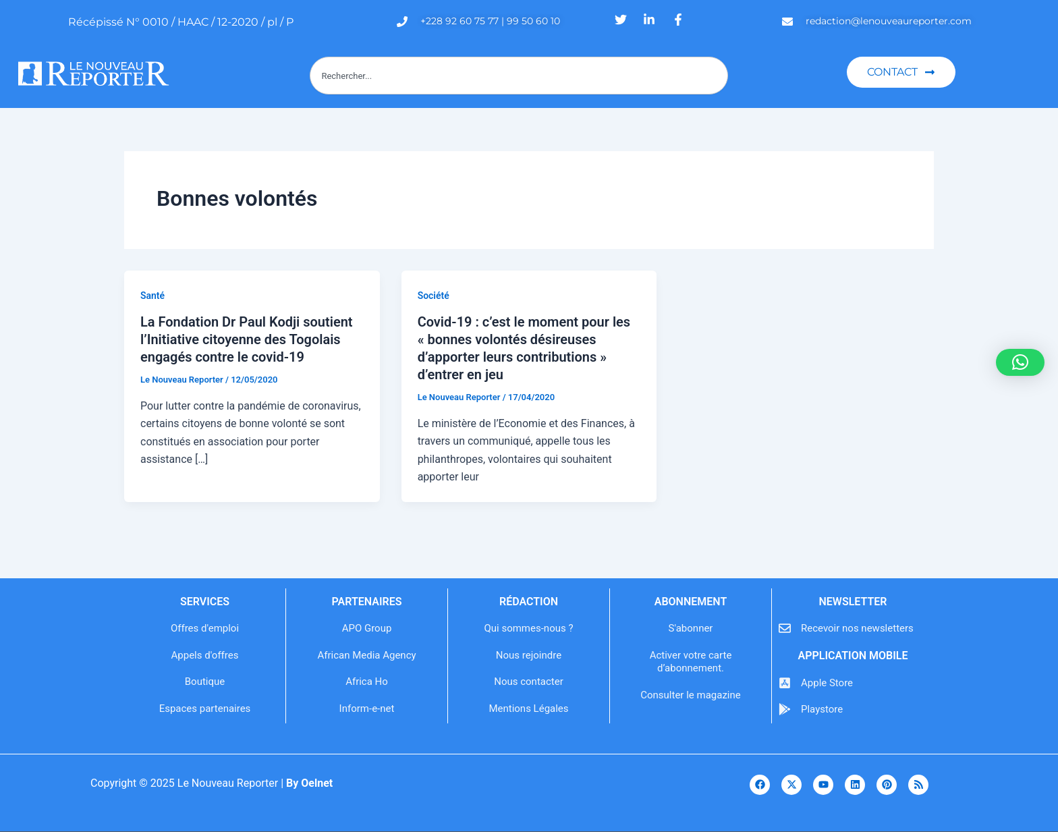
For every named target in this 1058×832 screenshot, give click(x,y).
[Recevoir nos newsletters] (785, 628)
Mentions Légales (528, 708)
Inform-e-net (367, 708)
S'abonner (691, 628)
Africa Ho (366, 681)
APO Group (367, 628)
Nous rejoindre (528, 655)
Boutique (205, 681)
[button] (1020, 362)
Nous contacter (528, 681)
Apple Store (827, 683)
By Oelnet (309, 783)
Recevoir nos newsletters (857, 628)
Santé (152, 295)
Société (433, 295)
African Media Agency (366, 655)
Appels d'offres (205, 655)
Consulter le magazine (690, 695)
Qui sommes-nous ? (528, 628)
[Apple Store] (785, 683)
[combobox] (518, 75)
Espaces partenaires (205, 708)
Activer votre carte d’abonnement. (691, 662)
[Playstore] (785, 709)
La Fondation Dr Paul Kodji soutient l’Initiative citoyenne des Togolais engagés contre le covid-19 (246, 339)
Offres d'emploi (205, 628)
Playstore (822, 709)
